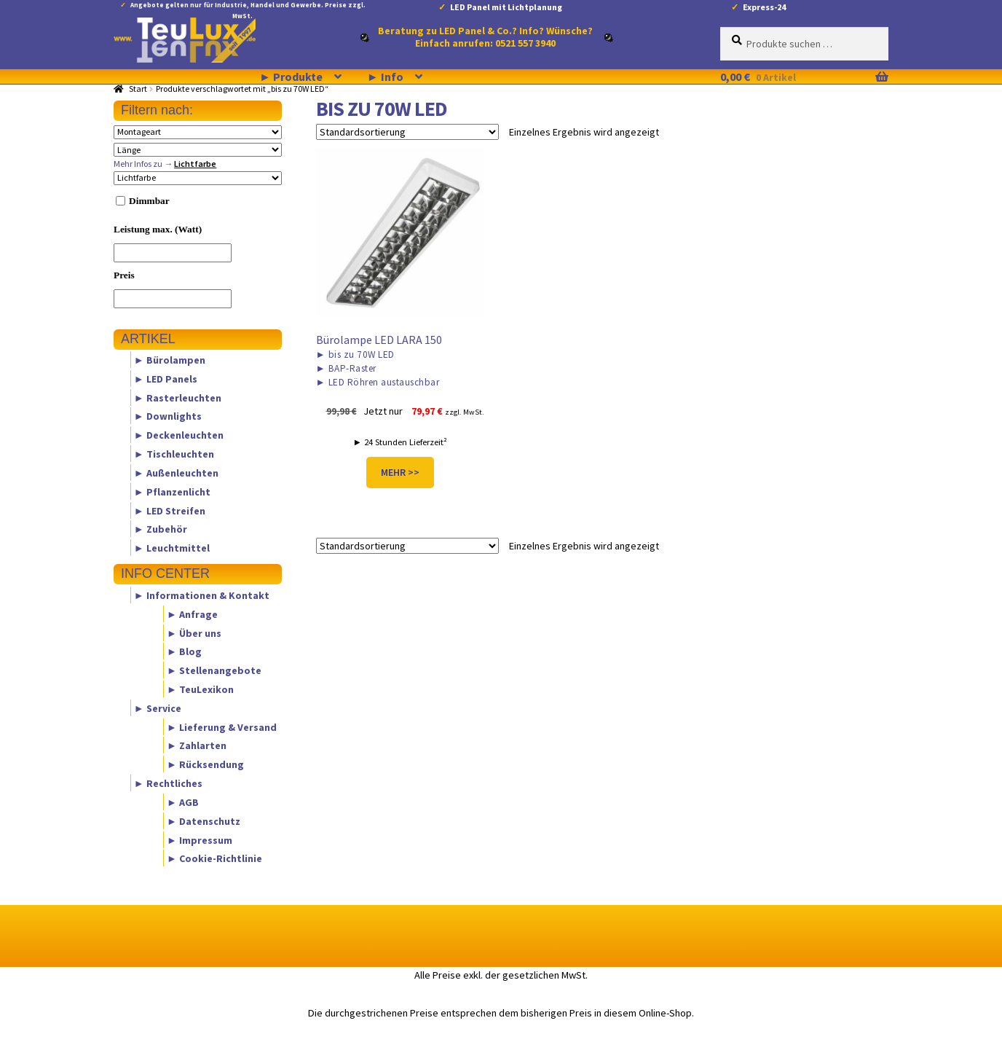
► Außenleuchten (176, 472)
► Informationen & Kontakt (201, 594)
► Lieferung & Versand (222, 726)
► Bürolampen (169, 360)
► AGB (183, 801)
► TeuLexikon (200, 689)
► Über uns (194, 632)
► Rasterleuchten (177, 397)
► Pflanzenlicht (172, 491)
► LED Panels (165, 378)
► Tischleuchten (174, 454)
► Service (157, 707)
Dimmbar (149, 200)
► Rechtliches (168, 783)
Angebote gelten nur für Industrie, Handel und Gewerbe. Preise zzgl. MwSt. (248, 8)
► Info (385, 76)
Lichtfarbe (195, 163)
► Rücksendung (205, 764)
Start (138, 88)
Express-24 (764, 6)
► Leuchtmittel (172, 548)
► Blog (184, 651)
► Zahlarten (196, 745)
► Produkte (291, 76)
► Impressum (199, 839)
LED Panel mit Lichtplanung (506, 6)
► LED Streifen (169, 510)
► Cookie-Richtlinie (214, 858)
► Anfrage (192, 613)
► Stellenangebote (214, 670)
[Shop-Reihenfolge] (407, 132)
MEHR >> (400, 472)
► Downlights (168, 416)
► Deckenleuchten (179, 435)
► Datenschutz (203, 820)
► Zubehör (160, 529)
